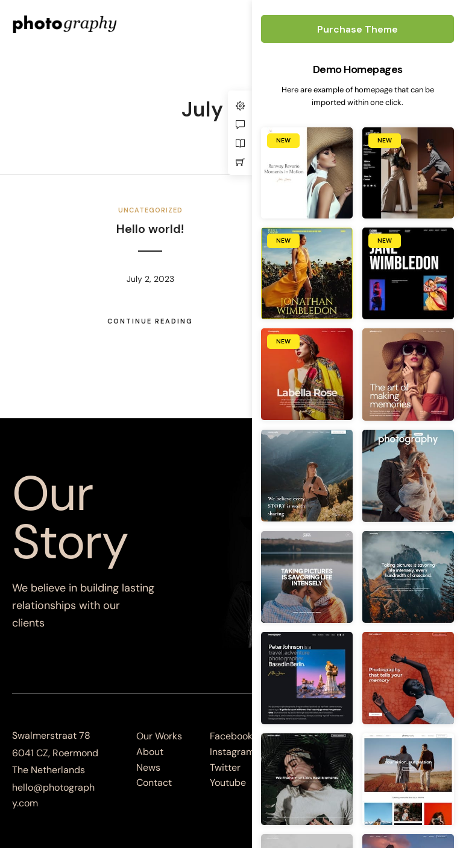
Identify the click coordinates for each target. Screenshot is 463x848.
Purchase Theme (357, 29)
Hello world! (150, 229)
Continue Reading (150, 321)
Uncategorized (150, 210)
